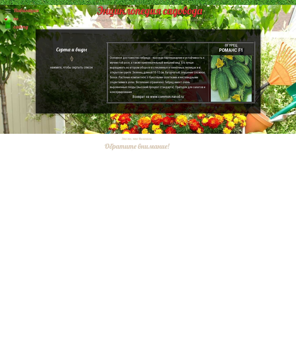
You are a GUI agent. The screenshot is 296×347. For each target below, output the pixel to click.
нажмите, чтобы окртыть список (71, 57)
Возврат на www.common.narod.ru (158, 96)
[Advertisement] (134, 212)
